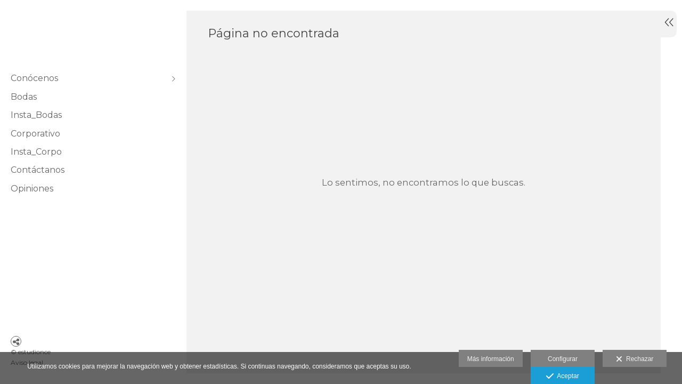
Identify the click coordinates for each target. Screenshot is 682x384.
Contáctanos (37, 170)
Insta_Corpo (36, 152)
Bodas (24, 97)
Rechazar (634, 359)
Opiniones (32, 188)
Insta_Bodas (36, 115)
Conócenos (34, 78)
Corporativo (35, 134)
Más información (490, 359)
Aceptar (562, 376)
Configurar (563, 359)
